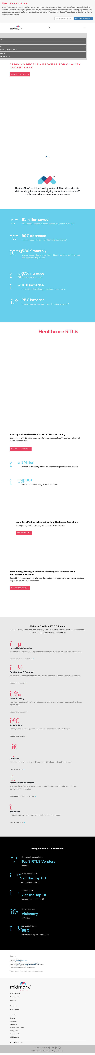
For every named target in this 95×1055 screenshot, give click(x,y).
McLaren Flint (18, 959)
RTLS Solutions (15, 993)
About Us (13, 1015)
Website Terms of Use (17, 1028)
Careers (12, 1018)
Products (13, 1001)
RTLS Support (14, 1010)
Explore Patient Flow (17, 736)
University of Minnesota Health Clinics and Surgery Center (28, 963)
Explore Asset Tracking (18, 712)
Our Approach (14, 997)
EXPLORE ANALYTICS (16, 769)
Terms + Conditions (16, 1042)
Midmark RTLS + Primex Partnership (22, 796)
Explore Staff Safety (17, 683)
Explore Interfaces (16, 822)
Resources (13, 1006)
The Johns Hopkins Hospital (22, 965)
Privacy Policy (14, 1031)
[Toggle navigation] (84, 28)
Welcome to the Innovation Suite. (32, 964)
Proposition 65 (14, 1034)
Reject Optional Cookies (63, 18)
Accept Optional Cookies (83, 18)
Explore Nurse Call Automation (21, 659)
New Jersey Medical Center (21, 960)
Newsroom (13, 1024)
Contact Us (13, 1021)
